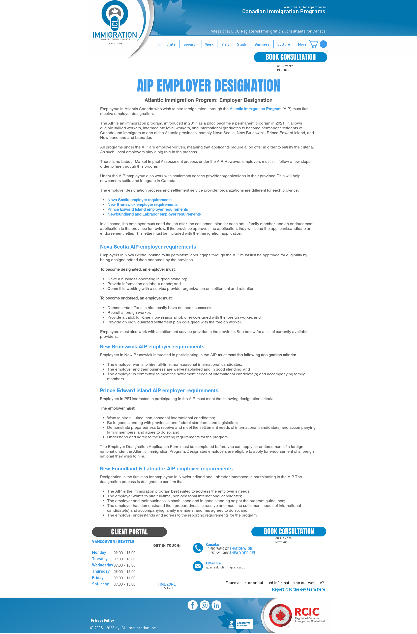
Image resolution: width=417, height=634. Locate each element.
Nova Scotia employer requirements (139, 199)
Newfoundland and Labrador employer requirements (154, 214)
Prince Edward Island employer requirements (147, 209)
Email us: (213, 563)
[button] (318, 44)
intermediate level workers (166, 128)
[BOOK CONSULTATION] (290, 57)
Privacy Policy (102, 620)
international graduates (220, 128)
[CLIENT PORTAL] (129, 532)
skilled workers (127, 128)
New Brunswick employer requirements (142, 204)
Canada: (212, 544)
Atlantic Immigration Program (255, 108)
